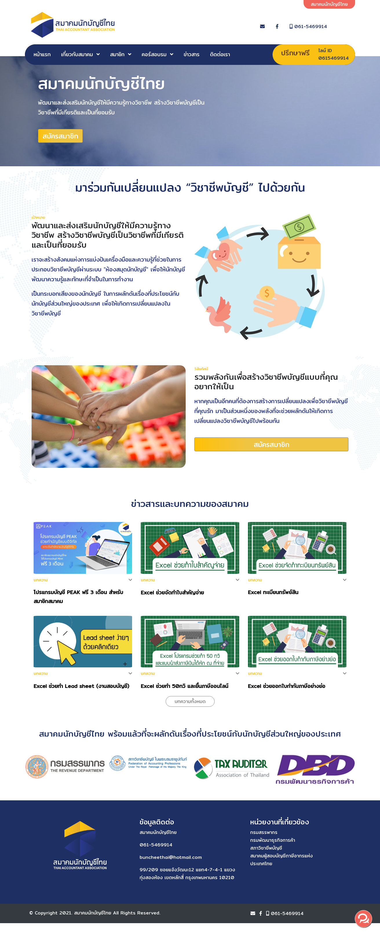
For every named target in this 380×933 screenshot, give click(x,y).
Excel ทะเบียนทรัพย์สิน (273, 594)
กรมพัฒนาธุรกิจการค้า (216, 842)
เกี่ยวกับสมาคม (77, 54)
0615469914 (333, 58)
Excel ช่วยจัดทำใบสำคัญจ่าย (172, 594)
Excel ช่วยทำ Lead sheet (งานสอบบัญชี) (81, 688)
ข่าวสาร (192, 54)
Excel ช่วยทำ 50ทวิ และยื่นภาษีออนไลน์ (184, 688)
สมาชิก (117, 54)
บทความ (41, 582)
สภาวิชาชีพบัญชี (210, 850)
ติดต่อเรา (220, 54)
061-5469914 (327, 26)
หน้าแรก (42, 54)
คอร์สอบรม (154, 54)
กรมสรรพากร (208, 834)
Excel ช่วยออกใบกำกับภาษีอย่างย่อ (286, 688)
